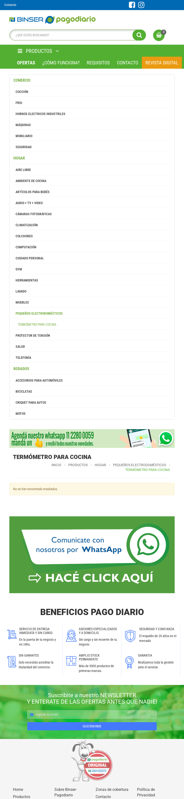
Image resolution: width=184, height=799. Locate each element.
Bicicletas (22, 391)
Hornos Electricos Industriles (39, 114)
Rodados (21, 368)
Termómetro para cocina (34, 324)
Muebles (21, 302)
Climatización (25, 225)
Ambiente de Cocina (29, 181)
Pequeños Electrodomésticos (38, 313)
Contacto (127, 63)
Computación (24, 247)
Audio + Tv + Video (28, 203)
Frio (17, 103)
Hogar (19, 158)
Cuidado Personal (28, 258)
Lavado (19, 291)
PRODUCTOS (38, 51)
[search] (76, 35)
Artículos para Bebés (31, 192)
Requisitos (98, 63)
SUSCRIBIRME (92, 726)
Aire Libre (22, 170)
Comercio (21, 80)
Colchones (23, 236)
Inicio (56, 465)
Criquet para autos (29, 402)
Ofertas (26, 63)
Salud (19, 346)
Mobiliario (22, 136)
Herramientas (25, 280)
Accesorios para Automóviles (38, 380)
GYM (17, 269)
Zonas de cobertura (112, 789)
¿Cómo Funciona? (61, 63)
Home (18, 789)
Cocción (20, 92)
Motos (19, 413)
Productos (78, 465)
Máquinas (22, 125)
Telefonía (22, 358)
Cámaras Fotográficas (32, 214)
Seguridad (22, 147)
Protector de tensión (31, 335)
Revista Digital (161, 63)
